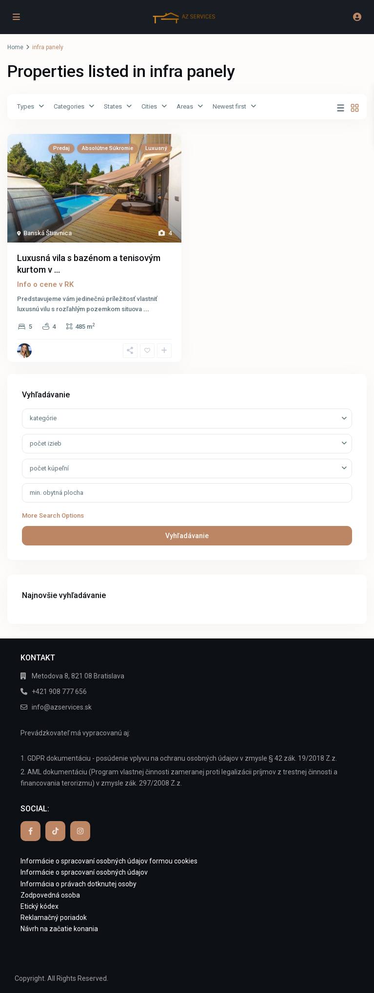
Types (25, 106)
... (146, 309)
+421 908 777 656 (59, 691)
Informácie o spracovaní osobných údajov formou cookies (108, 861)
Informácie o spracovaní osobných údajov (84, 872)
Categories (69, 106)
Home (15, 47)
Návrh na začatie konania (59, 929)
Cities (149, 106)
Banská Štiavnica (47, 233)
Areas (185, 106)
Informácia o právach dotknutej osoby (78, 884)
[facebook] (30, 831)
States (113, 106)
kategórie (43, 418)
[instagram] (80, 831)
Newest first (229, 106)
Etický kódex (39, 906)
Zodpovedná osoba (50, 895)
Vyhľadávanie (187, 536)
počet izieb (45, 443)
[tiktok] (55, 831)
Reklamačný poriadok (53, 917)
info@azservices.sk (62, 707)
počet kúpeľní (49, 468)
